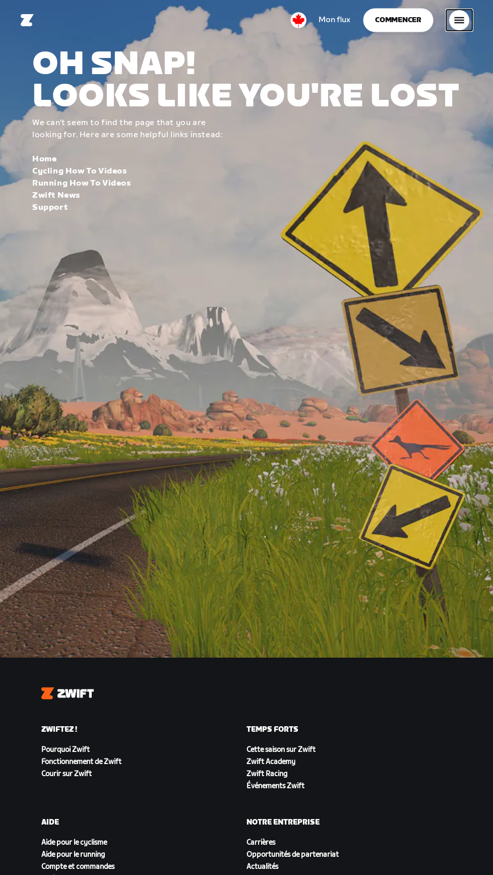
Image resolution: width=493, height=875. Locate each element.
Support (50, 207)
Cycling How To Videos (79, 171)
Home (44, 159)
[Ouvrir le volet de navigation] (459, 20)
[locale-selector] (298, 20)
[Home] (27, 20)
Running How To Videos (81, 183)
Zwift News (56, 195)
